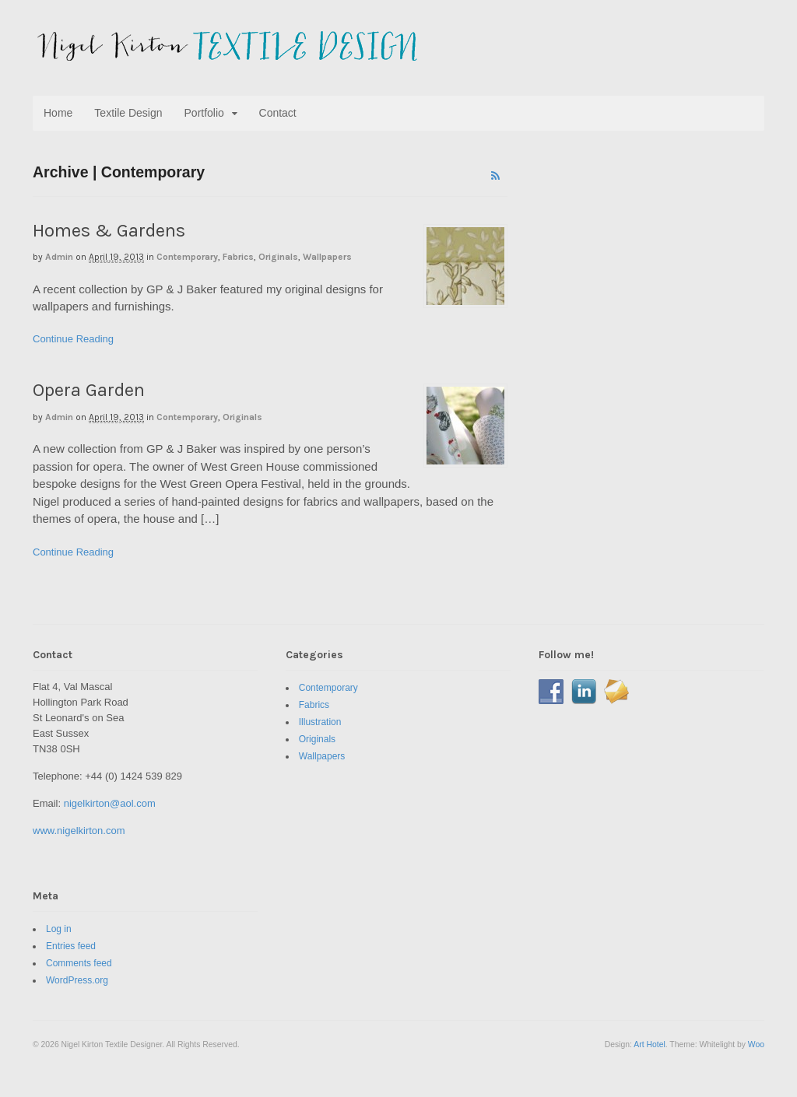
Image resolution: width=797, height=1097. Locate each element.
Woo (756, 1044)
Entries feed (71, 946)
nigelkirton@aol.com (110, 803)
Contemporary (187, 256)
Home (58, 113)
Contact (278, 113)
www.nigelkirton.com (79, 830)
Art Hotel (649, 1044)
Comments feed (79, 963)
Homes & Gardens (109, 230)
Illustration (320, 722)
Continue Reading (73, 339)
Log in (59, 929)
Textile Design (128, 113)
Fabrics (238, 256)
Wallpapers (327, 256)
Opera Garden (89, 390)
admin (59, 256)
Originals (278, 256)
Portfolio (204, 113)
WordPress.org (77, 980)
